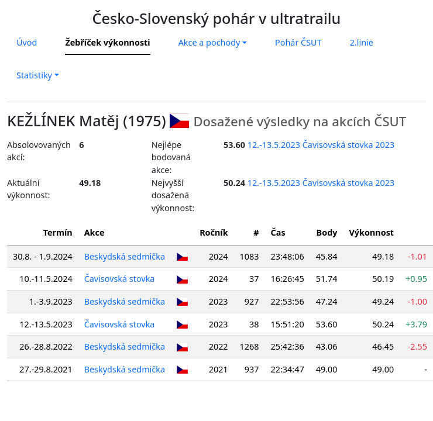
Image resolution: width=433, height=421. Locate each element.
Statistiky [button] (34, 75)
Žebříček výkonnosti (107, 42)
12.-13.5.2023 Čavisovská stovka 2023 (321, 144)
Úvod (26, 42)
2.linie (361, 42)
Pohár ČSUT (298, 42)
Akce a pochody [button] (209, 42)
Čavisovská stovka (119, 278)
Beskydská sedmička (124, 256)
